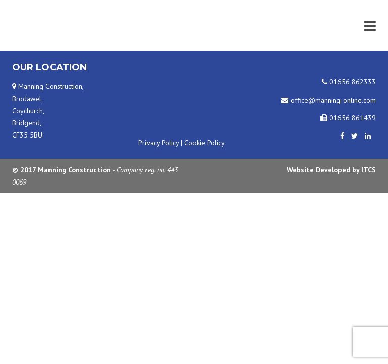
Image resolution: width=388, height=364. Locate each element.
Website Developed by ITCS (331, 169)
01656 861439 (348, 117)
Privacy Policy (158, 142)
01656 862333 (349, 81)
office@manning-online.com (328, 100)
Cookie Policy (204, 142)
